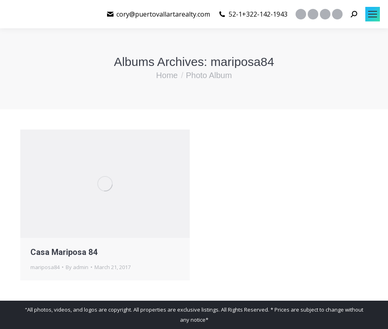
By (77, 267)
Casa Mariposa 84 (63, 252)
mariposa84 (45, 267)
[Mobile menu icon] (372, 14)
